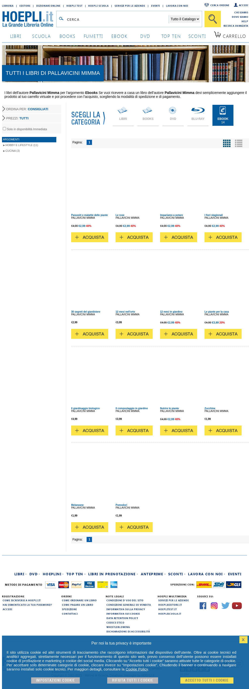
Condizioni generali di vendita (128, 604)
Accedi (243, 5)
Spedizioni (69, 609)
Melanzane (77, 505)
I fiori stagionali (214, 215)
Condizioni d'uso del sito (125, 600)
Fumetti (93, 36)
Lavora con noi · (206, 574)
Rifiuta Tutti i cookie (132, 680)
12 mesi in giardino (171, 311)
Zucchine (210, 408)
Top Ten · (76, 574)
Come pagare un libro (77, 604)
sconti (197, 36)
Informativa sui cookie (123, 613)
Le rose (120, 215)
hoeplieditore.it (170, 604)
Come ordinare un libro (79, 600)
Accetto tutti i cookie (206, 680)
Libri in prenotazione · (113, 574)
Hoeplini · (53, 574)
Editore (25, 5)
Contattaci (70, 613)
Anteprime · (153, 574)
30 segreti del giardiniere (85, 311)
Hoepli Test (74, 5)
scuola (41, 36)
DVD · (34, 574)
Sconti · (177, 574)
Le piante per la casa (217, 311)
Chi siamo (241, 12)
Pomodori (121, 505)
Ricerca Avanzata (236, 25)
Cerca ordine (219, 5)
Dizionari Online (48, 5)
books (68, 36)
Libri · (20, 574)
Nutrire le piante (169, 408)
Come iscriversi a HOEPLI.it (22, 600)
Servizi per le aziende (130, 5)
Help (245, 21)
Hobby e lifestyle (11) (21, 145)
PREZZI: (17, 118)
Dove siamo (240, 16)
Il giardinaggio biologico (85, 408)
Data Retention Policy (122, 618)
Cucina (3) (12, 150)
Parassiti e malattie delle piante (89, 215)
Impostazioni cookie (55, 680)
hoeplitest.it (167, 609)
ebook (119, 36)
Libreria (8, 5)
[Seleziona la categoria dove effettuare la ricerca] (185, 19)
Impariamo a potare (171, 215)
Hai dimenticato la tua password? (27, 604)
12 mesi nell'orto (125, 311)
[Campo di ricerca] (117, 19)
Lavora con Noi (177, 5)
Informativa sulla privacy (125, 609)
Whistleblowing (118, 626)
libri (15, 36)
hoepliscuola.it (169, 613)
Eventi (155, 5)
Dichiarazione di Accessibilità (128, 631)
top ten (171, 36)
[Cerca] (213, 19)
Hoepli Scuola (98, 5)
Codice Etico (115, 622)
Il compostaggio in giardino (132, 408)
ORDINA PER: (27, 109)
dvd (145, 36)
